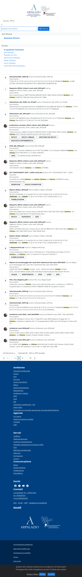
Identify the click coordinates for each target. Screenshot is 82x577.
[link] (1, 25)
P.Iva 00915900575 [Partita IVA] (20, 498)
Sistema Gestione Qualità (23, 419)
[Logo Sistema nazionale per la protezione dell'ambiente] (48, 10)
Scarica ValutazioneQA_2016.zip (41, 77)
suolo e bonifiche (33, 184)
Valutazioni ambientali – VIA (24, 405)
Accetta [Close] (51, 574)
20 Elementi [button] (10, 353)
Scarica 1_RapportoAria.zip (35, 247)
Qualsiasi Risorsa (12, 38)
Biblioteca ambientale (22, 450)
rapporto (26, 217)
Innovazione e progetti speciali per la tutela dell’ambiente (36, 410)
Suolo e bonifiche (20, 382)
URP (15, 425)
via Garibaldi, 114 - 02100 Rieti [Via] (24, 493)
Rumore (16, 379)
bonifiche (15, 184)
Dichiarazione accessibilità (22, 553)
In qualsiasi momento (14, 50)
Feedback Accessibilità (38, 503)
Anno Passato (10, 63)
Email (20, 503)
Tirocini (16, 459)
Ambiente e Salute (20, 393)
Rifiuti (15, 385)
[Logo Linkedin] (27, 485)
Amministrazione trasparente (23, 544)
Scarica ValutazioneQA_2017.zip (40, 303)
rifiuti (14, 137)
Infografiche (18, 473)
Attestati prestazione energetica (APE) (28, 445)
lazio (49, 274)
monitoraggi (28, 274)
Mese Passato (10, 60)
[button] (9, 21)
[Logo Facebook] (15, 485)
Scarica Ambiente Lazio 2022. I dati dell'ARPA (56, 314)
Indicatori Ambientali (21, 371)
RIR (14, 402)
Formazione (18, 456)
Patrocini (16, 453)
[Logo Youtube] (23, 485)
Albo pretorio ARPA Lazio (21, 549)
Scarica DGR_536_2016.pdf (34, 146)
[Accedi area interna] (17, 508)
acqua (14, 274)
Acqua (15, 374)
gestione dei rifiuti (47, 137)
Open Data (17, 407)
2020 (40, 274)
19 (31, 358)
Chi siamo (17, 416)
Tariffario (16, 436)
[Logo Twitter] (19, 485)
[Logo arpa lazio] (33, 10)
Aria (14, 377)
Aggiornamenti (19, 468)
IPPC (15, 396)
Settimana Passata (12, 58)
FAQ (15, 447)
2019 (37, 217)
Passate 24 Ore (10, 55)
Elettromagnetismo (21, 388)
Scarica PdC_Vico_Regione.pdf (39, 280)
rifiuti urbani (28, 137)
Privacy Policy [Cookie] (33, 574)
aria (13, 156)
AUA (15, 399)
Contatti (16, 422)
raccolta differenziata (22, 141)
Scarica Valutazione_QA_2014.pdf (42, 114)
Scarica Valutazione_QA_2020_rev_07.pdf (51, 102)
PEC (15, 503)
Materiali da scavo (20, 439)
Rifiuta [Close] (43, 574)
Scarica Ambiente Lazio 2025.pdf (42, 328)
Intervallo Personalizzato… (15, 66)
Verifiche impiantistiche (22, 442)
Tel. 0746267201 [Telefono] (19, 496)
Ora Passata (9, 52)
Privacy (15, 557)
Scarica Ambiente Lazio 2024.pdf (42, 340)
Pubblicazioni (18, 470)
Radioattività (18, 391)
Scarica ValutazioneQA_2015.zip (40, 291)
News (15, 465)
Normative (36, 156)
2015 (57, 274)
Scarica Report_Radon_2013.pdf (40, 190)
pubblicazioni (17, 199)
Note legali (17, 561)
